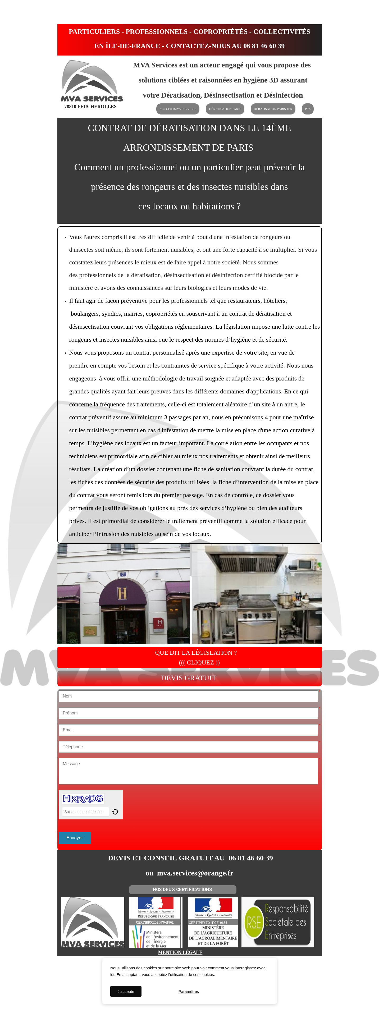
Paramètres (189, 991)
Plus (307, 109)
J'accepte (126, 991)
